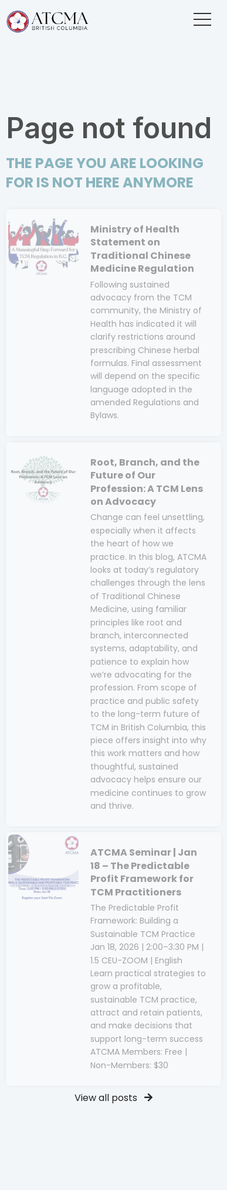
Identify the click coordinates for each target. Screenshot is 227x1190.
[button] (202, 19)
